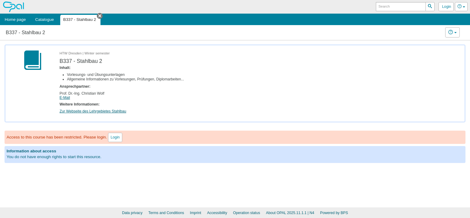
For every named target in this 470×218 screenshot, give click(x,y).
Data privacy (132, 213)
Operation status (246, 213)
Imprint (195, 213)
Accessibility (217, 213)
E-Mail (65, 98)
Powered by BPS (334, 213)
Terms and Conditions (166, 213)
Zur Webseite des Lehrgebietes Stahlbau (93, 111)
